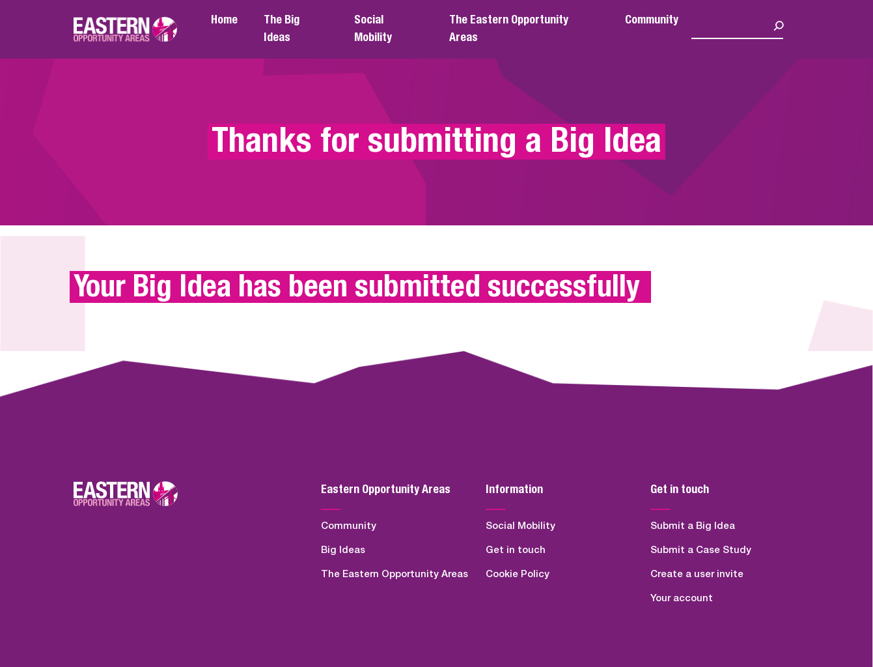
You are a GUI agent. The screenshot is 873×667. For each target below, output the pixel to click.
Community (651, 20)
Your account (681, 598)
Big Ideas (343, 550)
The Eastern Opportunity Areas (394, 574)
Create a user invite (696, 574)
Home (224, 20)
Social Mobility (520, 526)
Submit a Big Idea (692, 526)
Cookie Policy (517, 574)
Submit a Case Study (700, 550)
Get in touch (516, 550)
